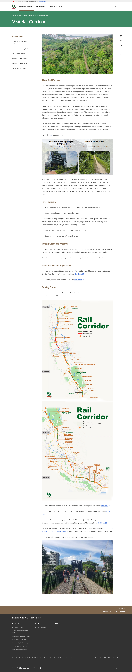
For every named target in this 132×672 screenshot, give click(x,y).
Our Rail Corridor (25, 6)
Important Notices (40, 627)
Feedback (25, 658)
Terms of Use (70, 658)
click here (78, 274)
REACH (34, 658)
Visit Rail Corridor (18, 36)
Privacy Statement (59, 658)
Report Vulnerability (46, 658)
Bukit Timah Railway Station (21, 49)
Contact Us (53, 6)
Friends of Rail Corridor (19, 63)
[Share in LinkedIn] (120, 54)
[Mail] (120, 44)
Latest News (40, 6)
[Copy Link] (120, 41)
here (50, 135)
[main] (66, 308)
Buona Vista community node (19, 42)
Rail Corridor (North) (18, 54)
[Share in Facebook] (120, 49)
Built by (42, 667)
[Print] (120, 36)
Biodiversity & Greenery (19, 58)
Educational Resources (19, 68)
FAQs (60, 6)
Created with (22, 667)
